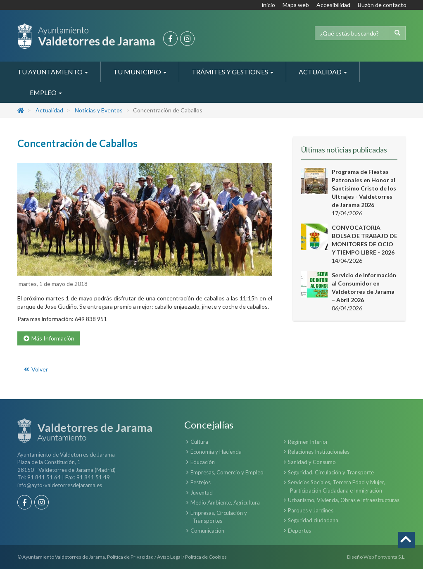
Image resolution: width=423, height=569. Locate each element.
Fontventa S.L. (390, 557)
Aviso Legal (169, 557)
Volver (35, 369)
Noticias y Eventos (99, 110)
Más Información (48, 338)
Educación (202, 462)
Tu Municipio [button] (139, 72)
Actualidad (49, 110)
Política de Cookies (206, 557)
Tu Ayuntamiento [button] (52, 72)
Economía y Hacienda (216, 451)
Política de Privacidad (130, 557)
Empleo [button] (46, 92)
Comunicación (207, 530)
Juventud (201, 492)
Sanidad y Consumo (312, 462)
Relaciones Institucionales (318, 451)
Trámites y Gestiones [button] (232, 72)
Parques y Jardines (310, 510)
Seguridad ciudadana (313, 520)
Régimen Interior (308, 441)
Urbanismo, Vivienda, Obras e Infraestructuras (343, 500)
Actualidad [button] (323, 72)
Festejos (200, 482)
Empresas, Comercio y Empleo (227, 472)
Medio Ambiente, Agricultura (225, 502)
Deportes (299, 530)
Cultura (199, 441)
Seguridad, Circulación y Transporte (331, 472)
